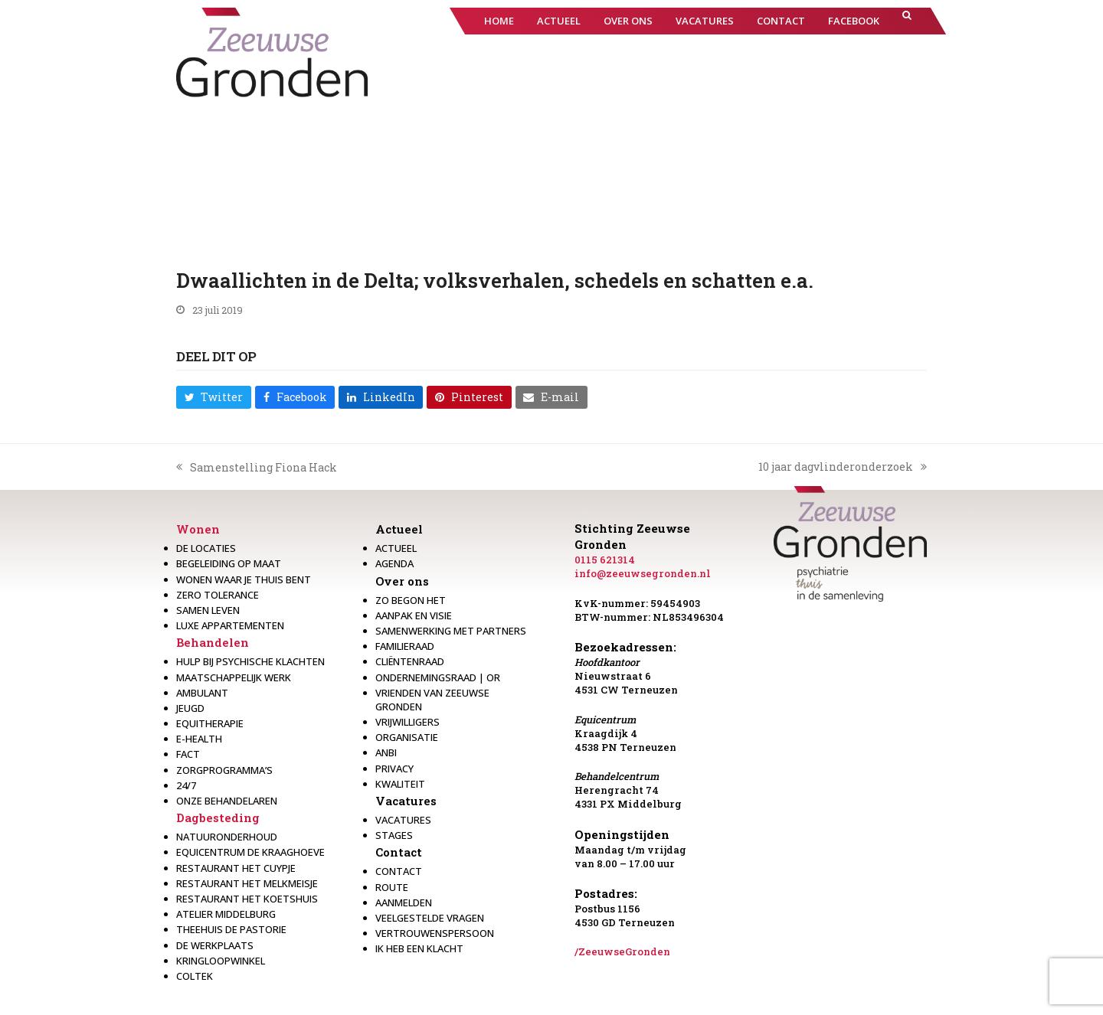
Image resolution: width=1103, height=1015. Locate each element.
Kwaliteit (400, 784)
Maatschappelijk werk (233, 677)
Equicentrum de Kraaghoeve (250, 852)
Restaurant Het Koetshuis (247, 899)
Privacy (394, 768)
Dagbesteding (218, 817)
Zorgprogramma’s (224, 770)
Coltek (194, 976)
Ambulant (202, 693)
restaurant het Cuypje (236, 868)
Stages (394, 835)
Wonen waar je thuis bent (243, 579)
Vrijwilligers (407, 722)
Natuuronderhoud (226, 837)
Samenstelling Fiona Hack (256, 467)
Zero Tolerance (217, 595)
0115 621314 (604, 559)
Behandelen (212, 642)
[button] (907, 21)
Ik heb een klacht (419, 948)
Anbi (386, 752)
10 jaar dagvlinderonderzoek (842, 467)
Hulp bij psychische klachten (250, 661)
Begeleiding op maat (228, 563)
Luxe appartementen (230, 625)
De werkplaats (215, 945)
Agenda (394, 563)
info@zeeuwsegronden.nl (642, 573)
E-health (199, 739)
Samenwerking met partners (450, 631)
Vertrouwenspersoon (434, 933)
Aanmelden (403, 902)
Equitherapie (210, 723)
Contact (398, 852)
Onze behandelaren (226, 801)
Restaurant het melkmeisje (247, 883)
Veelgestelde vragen (429, 918)
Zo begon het (410, 600)
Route (391, 887)
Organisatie (406, 737)
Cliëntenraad (409, 661)
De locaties (206, 548)
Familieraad (404, 646)
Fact (188, 754)
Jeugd (190, 708)
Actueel (399, 529)
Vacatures (406, 800)
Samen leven (208, 610)
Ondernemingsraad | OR (437, 677)
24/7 (186, 785)
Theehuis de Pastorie (231, 929)
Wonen (198, 529)
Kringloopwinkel (220, 961)
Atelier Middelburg (226, 914)
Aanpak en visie (413, 615)
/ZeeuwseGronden (622, 951)
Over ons (402, 581)
